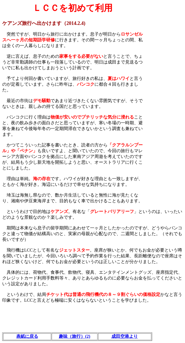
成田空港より (124, 336)
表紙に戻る (27, 336)
